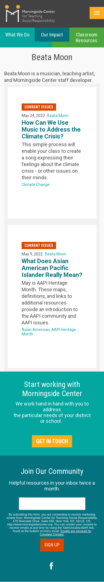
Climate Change (36, 184)
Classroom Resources (86, 37)
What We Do (17, 35)
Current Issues (38, 107)
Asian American (36, 329)
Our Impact (52, 35)
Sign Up (52, 545)
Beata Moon (58, 115)
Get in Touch (52, 441)
